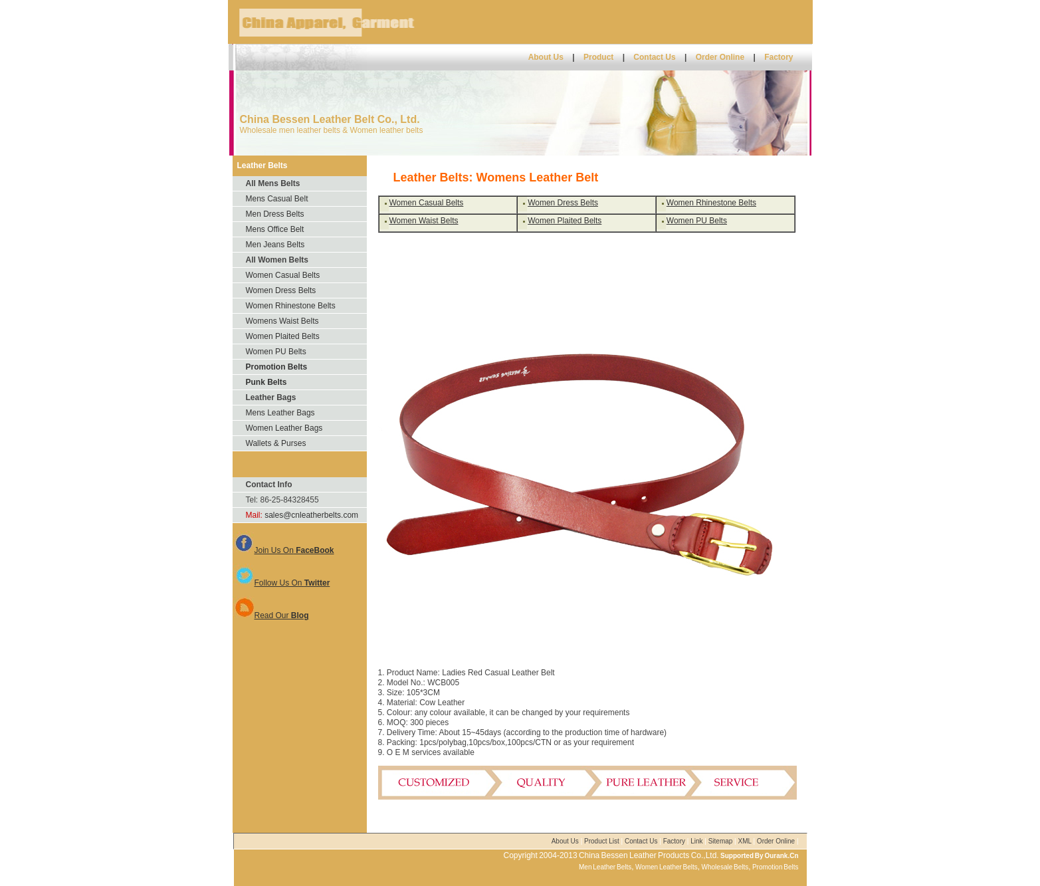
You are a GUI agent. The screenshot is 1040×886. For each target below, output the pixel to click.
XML (745, 841)
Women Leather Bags (284, 428)
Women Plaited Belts (283, 336)
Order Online (721, 57)
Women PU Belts (276, 351)
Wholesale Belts (725, 867)
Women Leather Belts (666, 867)
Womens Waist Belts (282, 321)
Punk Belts (266, 382)
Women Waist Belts (424, 220)
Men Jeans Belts (275, 244)
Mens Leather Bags (280, 412)
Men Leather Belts (605, 867)
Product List (602, 841)
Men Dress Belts (275, 214)
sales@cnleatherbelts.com (311, 515)
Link (696, 841)
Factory (778, 57)
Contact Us (655, 57)
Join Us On (283, 550)
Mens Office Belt (275, 229)
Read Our (271, 615)
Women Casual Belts (283, 275)
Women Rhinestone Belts (291, 305)
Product (598, 57)
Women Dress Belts (281, 290)
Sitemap (720, 841)
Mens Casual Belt (277, 198)
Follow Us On (281, 583)
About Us (546, 57)
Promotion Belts (277, 367)
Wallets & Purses (276, 443)
